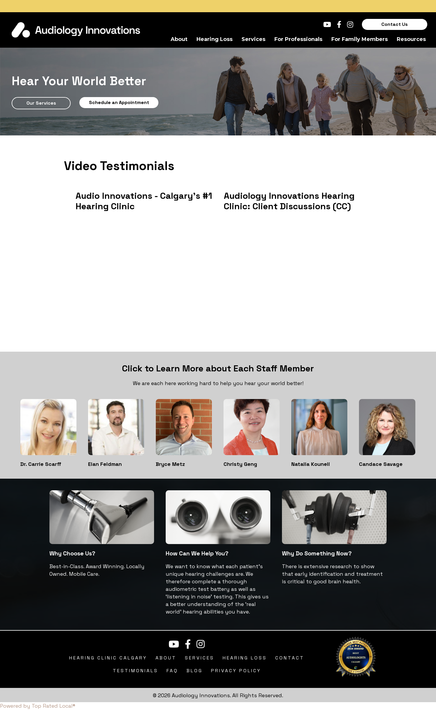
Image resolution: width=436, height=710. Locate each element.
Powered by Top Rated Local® (37, 705)
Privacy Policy (236, 671)
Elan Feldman (105, 464)
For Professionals (298, 39)
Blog (195, 671)
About (179, 39)
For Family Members (359, 39)
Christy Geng (240, 464)
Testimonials (135, 671)
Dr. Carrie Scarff (40, 464)
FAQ (172, 671)
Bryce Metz (170, 464)
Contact (289, 658)
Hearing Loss (214, 39)
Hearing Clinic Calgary (108, 658)
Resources (411, 39)
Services (253, 39)
